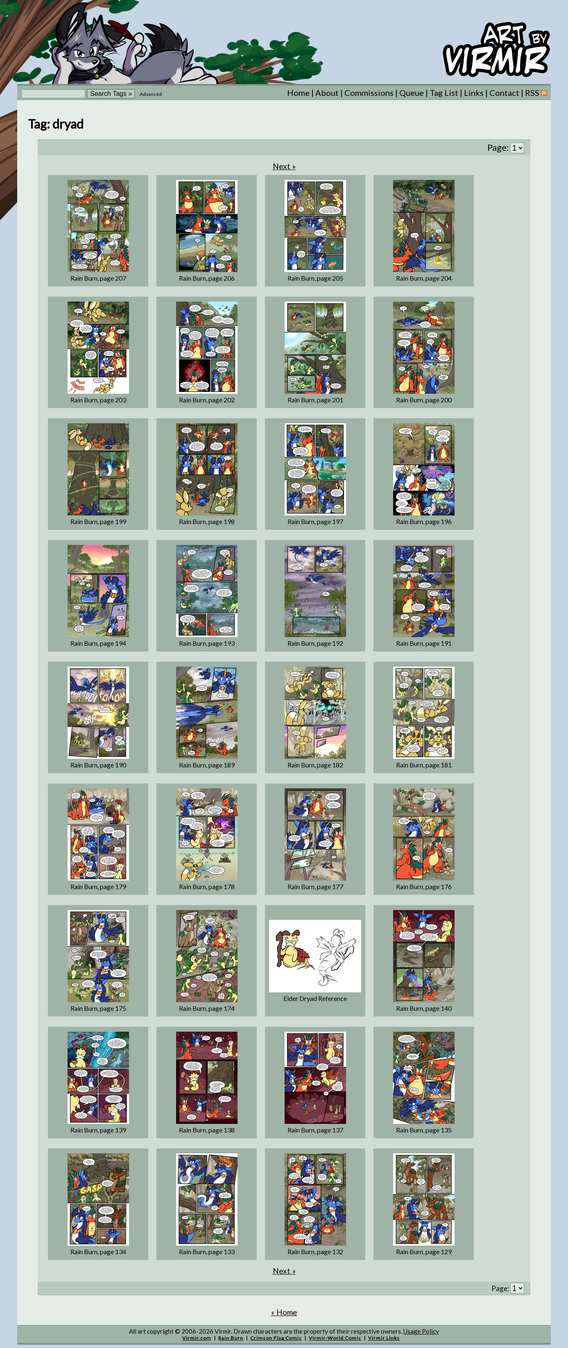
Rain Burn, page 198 (207, 521)
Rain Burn (230, 1338)
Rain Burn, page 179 (98, 886)
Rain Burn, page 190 (98, 765)
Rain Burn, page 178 (207, 886)
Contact (504, 93)
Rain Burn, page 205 (315, 278)
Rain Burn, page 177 (315, 886)
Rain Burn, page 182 (315, 765)
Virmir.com (196, 1338)
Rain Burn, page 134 (98, 1251)
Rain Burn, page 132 (315, 1251)
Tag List (444, 93)
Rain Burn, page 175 (98, 1008)
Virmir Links (384, 1338)
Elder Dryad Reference (315, 998)
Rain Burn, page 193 (207, 643)
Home (298, 93)
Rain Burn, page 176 (424, 886)
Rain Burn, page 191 (424, 643)
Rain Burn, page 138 (207, 1130)
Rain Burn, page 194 (98, 643)
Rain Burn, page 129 (424, 1251)
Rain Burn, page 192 (315, 643)
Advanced (151, 94)
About (327, 93)
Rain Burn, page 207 (98, 278)
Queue (411, 93)
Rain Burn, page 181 (424, 765)
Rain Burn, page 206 (207, 278)
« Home (284, 1312)
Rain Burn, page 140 (424, 1008)
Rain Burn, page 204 (424, 278)
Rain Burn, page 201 (315, 400)
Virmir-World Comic (335, 1338)
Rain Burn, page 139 (98, 1130)
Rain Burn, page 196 (424, 521)
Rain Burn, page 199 (98, 521)
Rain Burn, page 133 (207, 1251)
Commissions (369, 93)
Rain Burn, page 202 (207, 400)
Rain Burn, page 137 (315, 1130)
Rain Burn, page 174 (207, 1008)
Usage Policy (421, 1331)
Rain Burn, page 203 (98, 400)
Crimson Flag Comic (276, 1338)
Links (474, 93)
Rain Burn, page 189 (207, 765)
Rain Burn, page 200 (424, 400)
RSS (536, 93)
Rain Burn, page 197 (315, 521)
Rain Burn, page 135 (424, 1130)
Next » (284, 166)
